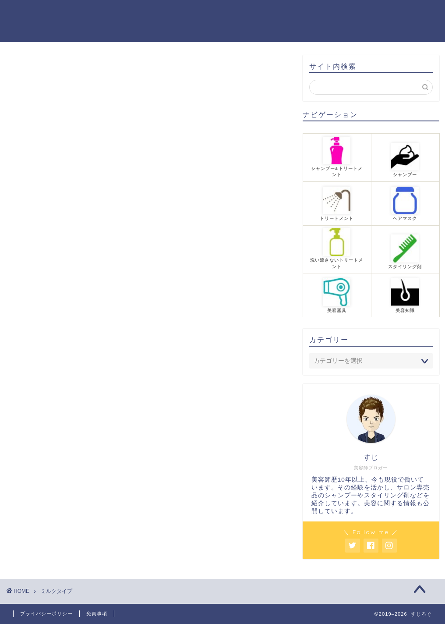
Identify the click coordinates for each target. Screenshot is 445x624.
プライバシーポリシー (46, 613)
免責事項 (96, 613)
